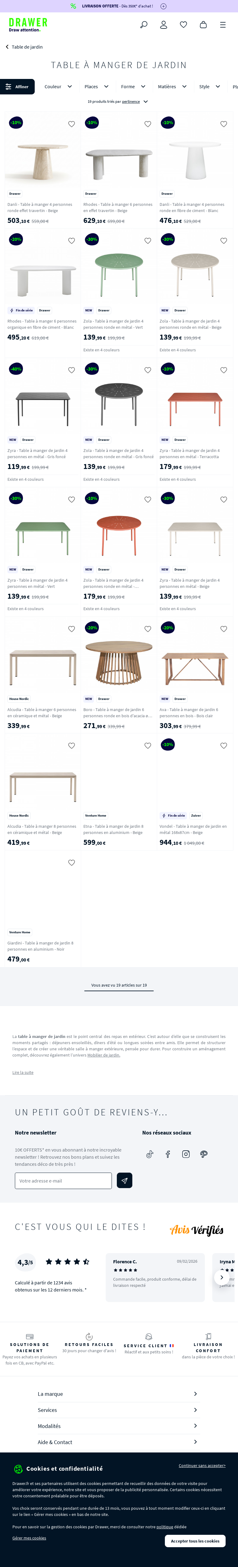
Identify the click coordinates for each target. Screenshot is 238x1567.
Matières (173, 86)
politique (164, 1527)
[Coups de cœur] (183, 24)
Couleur (59, 86)
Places (98, 86)
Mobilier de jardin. (103, 1055)
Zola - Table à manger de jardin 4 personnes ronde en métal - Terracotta (113, 586)
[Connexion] (164, 24)
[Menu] (223, 24)
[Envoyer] (124, 1180)
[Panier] (203, 24)
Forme (134, 86)
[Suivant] (222, 1277)
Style (211, 86)
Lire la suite (22, 1072)
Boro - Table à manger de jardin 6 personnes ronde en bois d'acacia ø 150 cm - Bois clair (115, 716)
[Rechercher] (144, 24)
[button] (119, 93)
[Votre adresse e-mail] (63, 1181)
